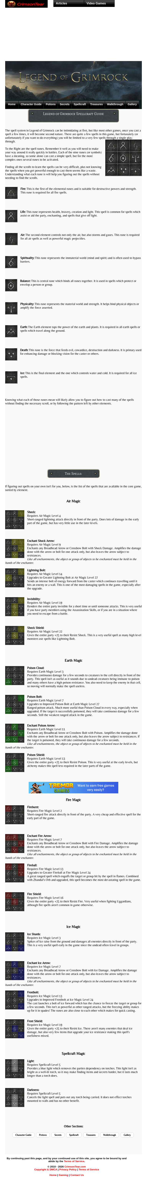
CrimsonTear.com (75, 1166)
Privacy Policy (68, 1169)
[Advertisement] (73, 39)
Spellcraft (80, 104)
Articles (61, 3)
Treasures (96, 104)
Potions (51, 104)
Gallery (132, 104)
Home (12, 104)
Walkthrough (115, 104)
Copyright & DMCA (45, 1169)
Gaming (63, 1175)
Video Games (96, 3)
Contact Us (77, 1175)
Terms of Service (74, 1161)
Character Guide (31, 104)
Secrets (65, 104)
